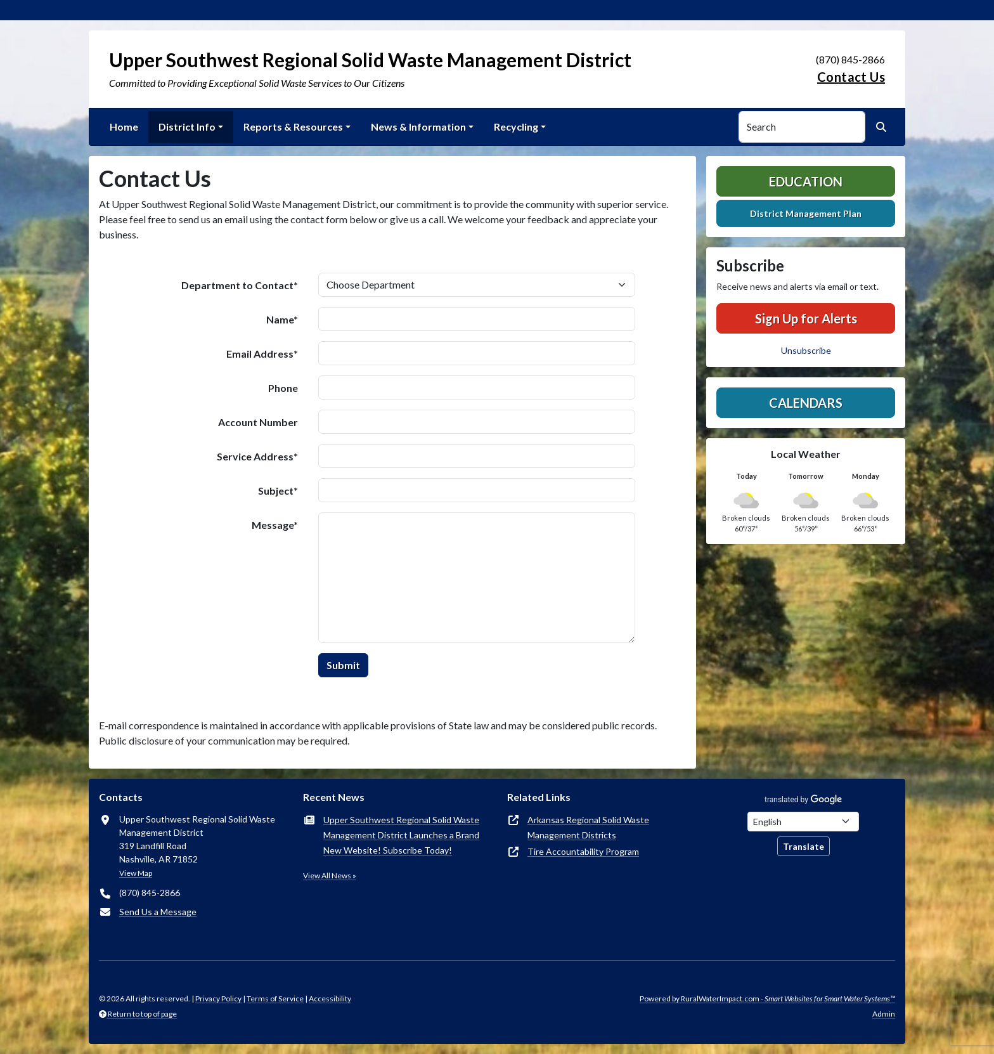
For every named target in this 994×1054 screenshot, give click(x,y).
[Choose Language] (803, 821)
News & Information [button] (418, 126)
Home (124, 126)
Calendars (805, 402)
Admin (883, 1013)
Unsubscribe (806, 350)
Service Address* (257, 456)
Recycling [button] (516, 126)
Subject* (278, 491)
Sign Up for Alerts (806, 318)
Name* (282, 319)
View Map (135, 873)
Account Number (258, 422)
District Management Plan (806, 213)
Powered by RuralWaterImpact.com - (767, 998)
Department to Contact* (239, 285)
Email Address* (262, 354)
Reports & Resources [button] (293, 126)
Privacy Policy (218, 998)
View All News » (329, 875)
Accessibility (330, 998)
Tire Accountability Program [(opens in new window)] (583, 851)
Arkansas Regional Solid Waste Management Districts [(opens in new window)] (588, 827)
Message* (275, 525)
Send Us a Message (158, 911)
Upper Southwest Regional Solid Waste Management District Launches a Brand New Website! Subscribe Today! (401, 835)
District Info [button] (187, 126)
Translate (803, 846)
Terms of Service (275, 998)
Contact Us (851, 76)
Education (805, 181)
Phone (283, 388)
